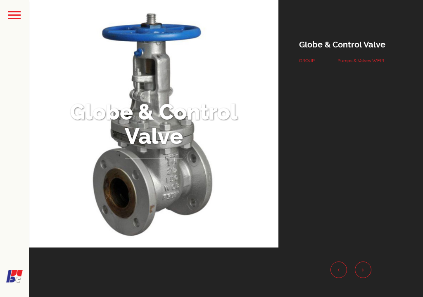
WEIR (378, 61)
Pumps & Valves (354, 61)
